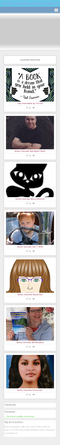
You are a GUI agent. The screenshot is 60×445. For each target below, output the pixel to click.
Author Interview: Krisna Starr (30, 390)
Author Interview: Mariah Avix (30, 295)
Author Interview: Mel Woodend (30, 342)
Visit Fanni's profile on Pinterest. (20, 416)
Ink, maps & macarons (30, 4)
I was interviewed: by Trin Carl (30, 103)
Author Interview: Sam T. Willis (30, 247)
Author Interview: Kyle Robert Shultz (30, 151)
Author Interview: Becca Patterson (30, 199)
